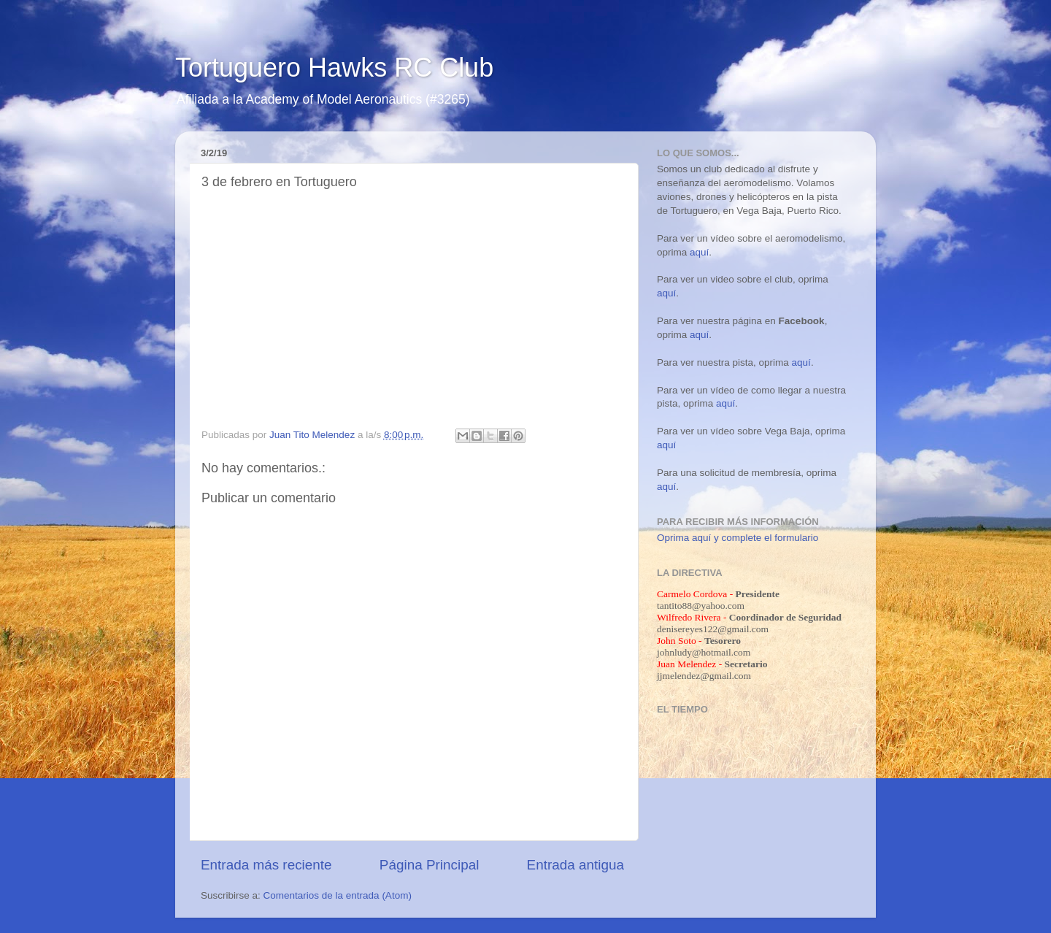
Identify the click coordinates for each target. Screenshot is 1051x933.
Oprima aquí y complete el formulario (737, 537)
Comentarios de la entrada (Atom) (337, 895)
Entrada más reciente (266, 864)
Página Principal (430, 864)
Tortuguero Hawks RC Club (334, 67)
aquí (699, 252)
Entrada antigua (575, 864)
